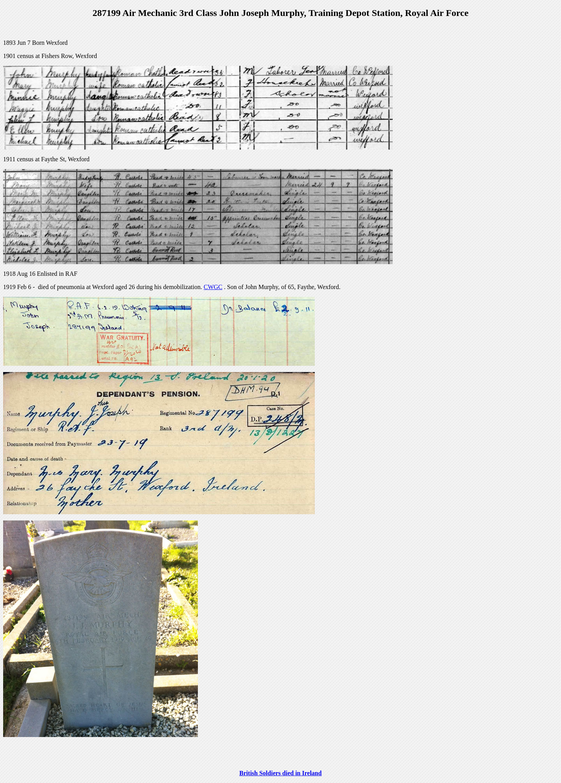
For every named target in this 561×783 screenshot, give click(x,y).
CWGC (213, 287)
